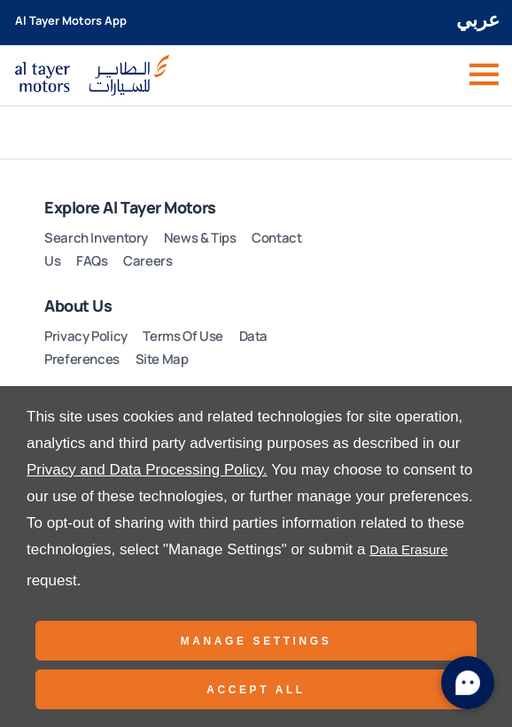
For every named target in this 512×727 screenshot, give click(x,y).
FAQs (92, 260)
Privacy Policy (86, 336)
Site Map (162, 359)
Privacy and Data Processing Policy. (147, 469)
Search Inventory (96, 237)
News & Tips (200, 237)
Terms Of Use (183, 336)
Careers (147, 260)
